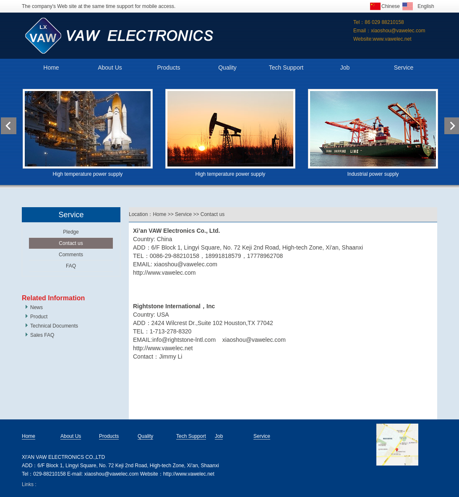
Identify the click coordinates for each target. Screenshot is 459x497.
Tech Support (286, 67)
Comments (71, 255)
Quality (227, 67)
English (425, 6)
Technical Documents (54, 326)
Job (345, 67)
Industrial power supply (373, 174)
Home (51, 67)
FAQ (71, 266)
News (36, 307)
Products (168, 67)
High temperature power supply (88, 174)
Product (38, 317)
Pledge (70, 232)
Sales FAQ (42, 335)
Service (404, 67)
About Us (110, 67)
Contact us (71, 243)
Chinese (390, 6)
